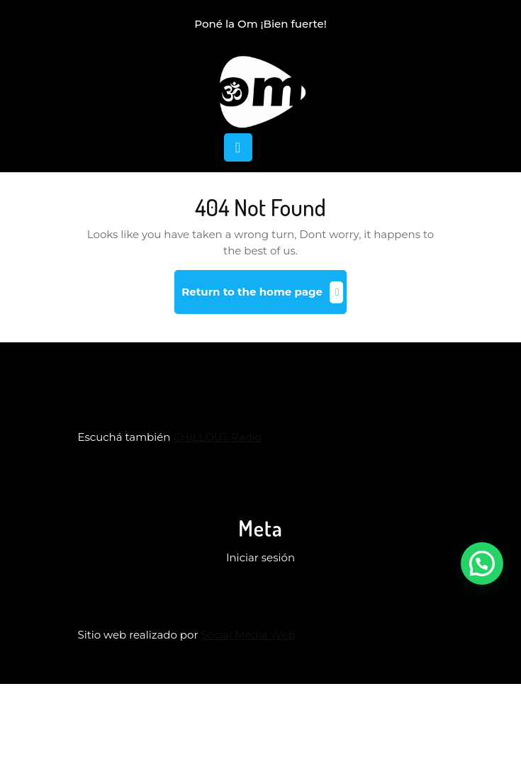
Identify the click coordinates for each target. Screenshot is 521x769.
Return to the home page (263, 297)
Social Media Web (248, 634)
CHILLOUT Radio (217, 437)
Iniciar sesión (260, 557)
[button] (482, 563)
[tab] (238, 147)
